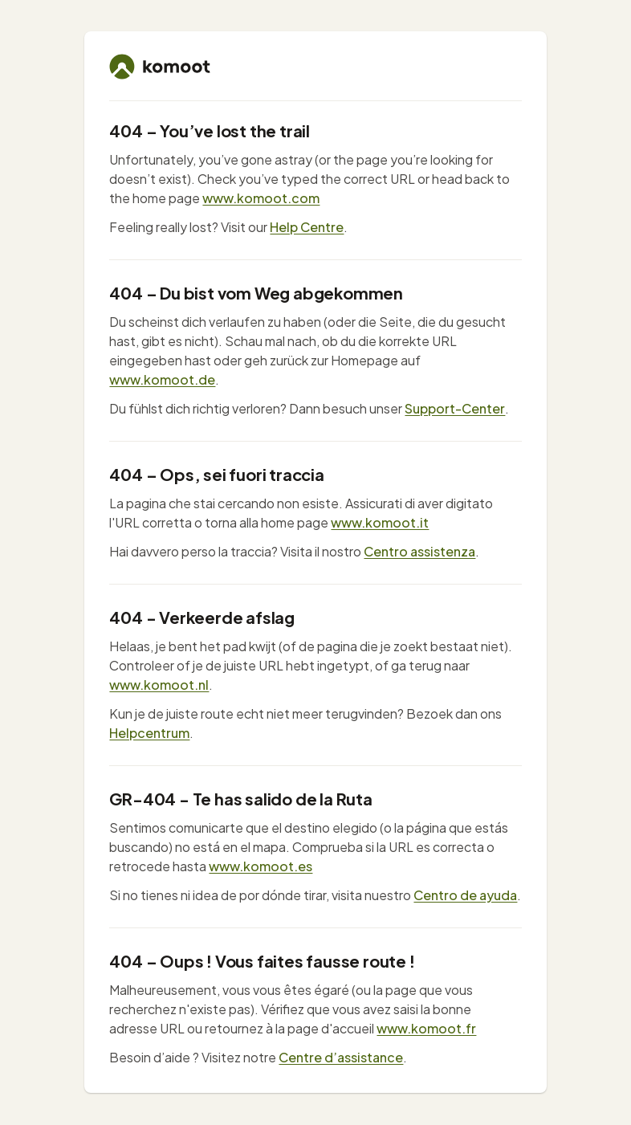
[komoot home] (159, 66)
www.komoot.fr (426, 1028)
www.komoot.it (380, 522)
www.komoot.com (261, 198)
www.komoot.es (260, 866)
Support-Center (455, 408)
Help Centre (307, 226)
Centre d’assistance (341, 1057)
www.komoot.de (162, 379)
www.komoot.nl (159, 684)
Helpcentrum (149, 732)
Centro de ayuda (465, 895)
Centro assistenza (419, 551)
